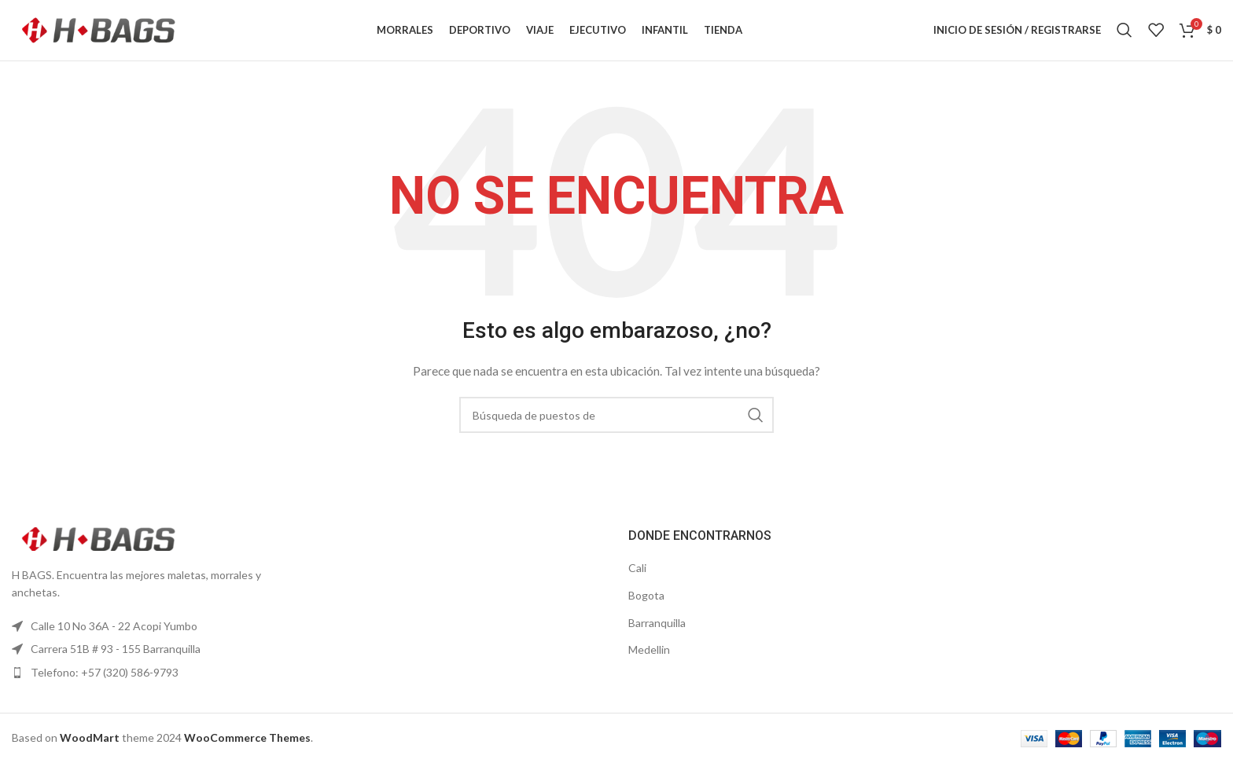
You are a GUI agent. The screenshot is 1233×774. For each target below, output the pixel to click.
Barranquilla (657, 633)
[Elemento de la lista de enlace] (154, 636)
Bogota (646, 605)
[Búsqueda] (1124, 35)
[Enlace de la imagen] (98, 548)
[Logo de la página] (98, 34)
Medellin (649, 659)
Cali (637, 578)
